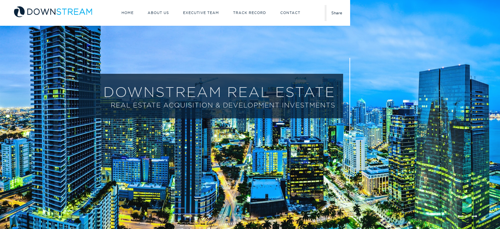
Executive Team (201, 13)
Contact (290, 13)
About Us (158, 13)
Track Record (249, 13)
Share (336, 13)
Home (127, 13)
